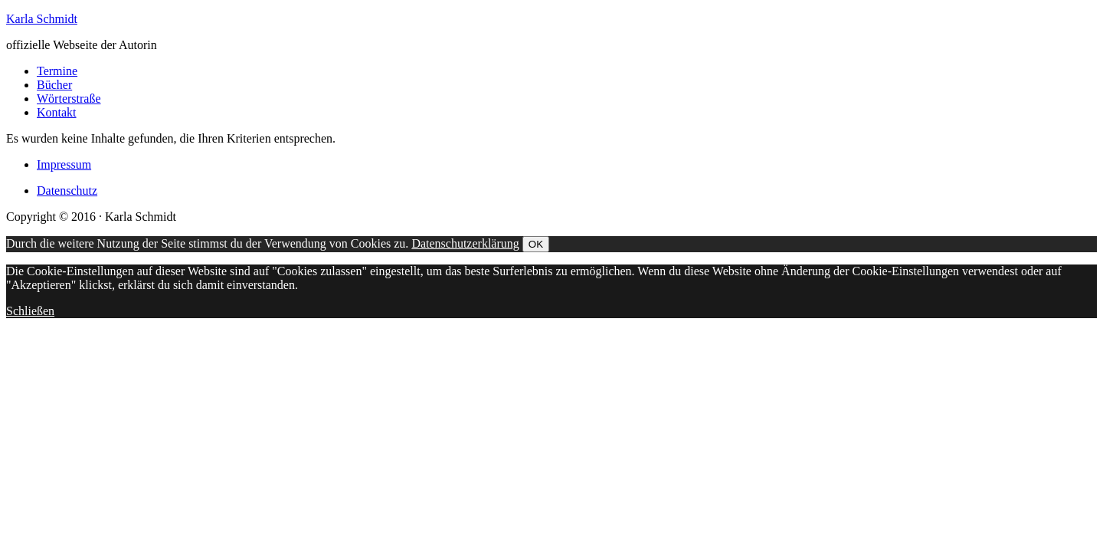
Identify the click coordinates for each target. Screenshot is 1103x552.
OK (536, 244)
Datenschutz (67, 190)
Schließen (30, 310)
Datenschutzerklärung (465, 243)
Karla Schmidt (41, 18)
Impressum (64, 164)
